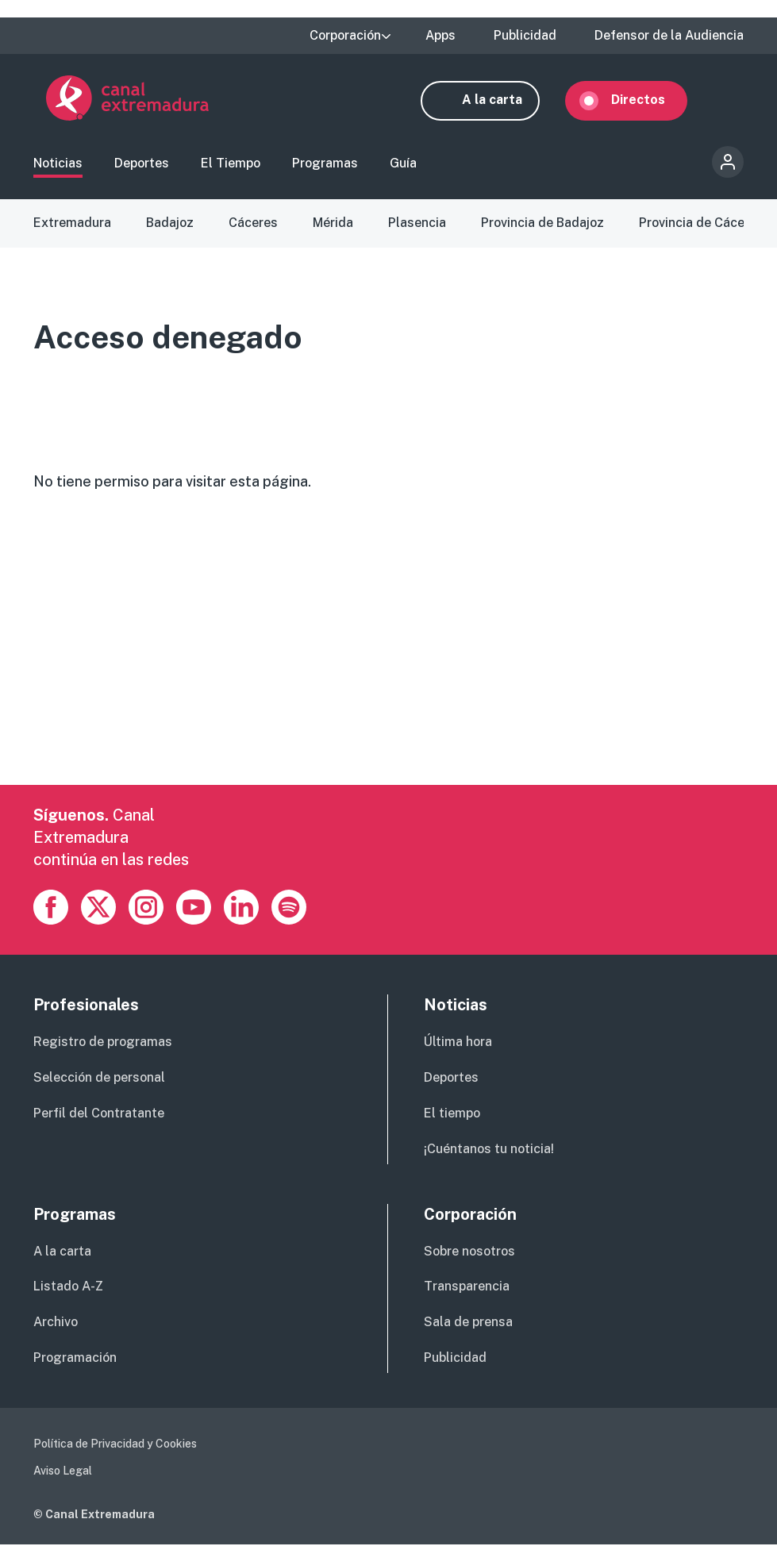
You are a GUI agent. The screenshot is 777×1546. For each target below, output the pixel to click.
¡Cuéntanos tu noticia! (489, 1150)
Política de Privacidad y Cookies (115, 1445)
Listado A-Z (68, 1287)
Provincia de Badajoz (542, 224)
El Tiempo (230, 164)
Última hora (458, 1044)
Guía (403, 164)
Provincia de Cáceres (701, 224)
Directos (651, 99)
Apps (440, 35)
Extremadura (72, 224)
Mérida (333, 224)
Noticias (58, 164)
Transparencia (467, 1287)
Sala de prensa (468, 1323)
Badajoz (170, 224)
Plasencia (417, 224)
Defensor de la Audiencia (669, 35)
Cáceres (253, 224)
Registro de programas (102, 1044)
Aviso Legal (62, 1472)
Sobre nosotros (469, 1252)
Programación (75, 1359)
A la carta (505, 99)
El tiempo (452, 1114)
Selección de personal (99, 1078)
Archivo (55, 1323)
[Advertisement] (385, 675)
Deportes (141, 164)
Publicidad (525, 35)
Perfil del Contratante (98, 1114)
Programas (325, 164)
